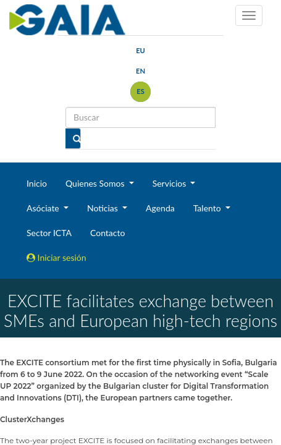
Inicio (37, 183)
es (140, 91)
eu (140, 50)
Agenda (160, 208)
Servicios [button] (170, 183)
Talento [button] (208, 208)
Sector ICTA (49, 232)
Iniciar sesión (56, 257)
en (140, 71)
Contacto (107, 232)
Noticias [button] (103, 208)
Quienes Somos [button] (96, 183)
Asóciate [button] (44, 208)
